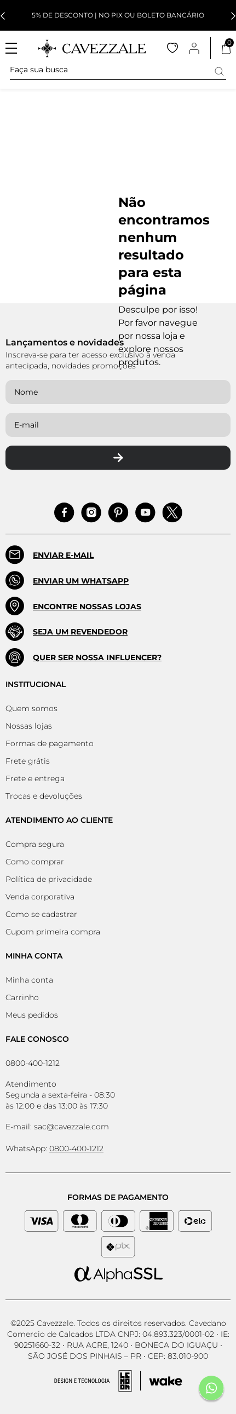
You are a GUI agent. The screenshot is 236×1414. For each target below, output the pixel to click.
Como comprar (34, 862)
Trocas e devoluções (43, 796)
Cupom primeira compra (52, 932)
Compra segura (34, 844)
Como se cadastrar (41, 914)
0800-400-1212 (32, 1063)
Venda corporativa (39, 897)
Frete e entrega (35, 778)
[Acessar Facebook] (64, 513)
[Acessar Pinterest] (118, 513)
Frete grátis (27, 761)
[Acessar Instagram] (91, 513)
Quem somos (31, 708)
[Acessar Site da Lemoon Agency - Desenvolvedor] (118, 1381)
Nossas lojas (28, 726)
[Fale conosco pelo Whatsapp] (211, 1389)
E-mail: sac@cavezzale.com (57, 1127)
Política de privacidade (48, 879)
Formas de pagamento (49, 743)
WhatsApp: (54, 1148)
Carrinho (22, 997)
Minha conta (29, 980)
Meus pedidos (31, 1015)
